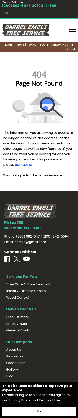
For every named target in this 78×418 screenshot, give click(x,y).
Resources (14, 356)
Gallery (12, 369)
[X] (17, 259)
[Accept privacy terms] (39, 411)
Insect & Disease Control (26, 291)
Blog (9, 376)
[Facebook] (7, 259)
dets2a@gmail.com (30, 242)
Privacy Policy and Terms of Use (34, 400)
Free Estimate (17, 317)
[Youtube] (26, 259)
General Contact (20, 330)
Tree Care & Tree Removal (28, 284)
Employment (16, 323)
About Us (13, 349)
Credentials (15, 363)
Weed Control (17, 297)
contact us (24, 164)
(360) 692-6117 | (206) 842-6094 (30, 5)
